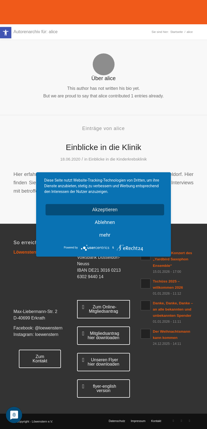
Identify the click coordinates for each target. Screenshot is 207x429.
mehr (104, 235)
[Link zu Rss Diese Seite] (181, 421)
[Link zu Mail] (189, 421)
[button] (5, 32)
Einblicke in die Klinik (103, 147)
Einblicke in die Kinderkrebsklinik (117, 159)
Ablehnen (105, 222)
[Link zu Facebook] (173, 421)
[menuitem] (117, 421)
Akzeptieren (105, 209)
